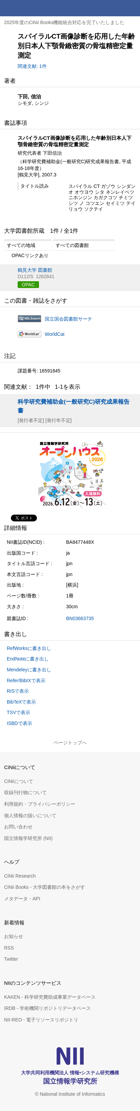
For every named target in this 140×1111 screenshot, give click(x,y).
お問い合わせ (18, 826)
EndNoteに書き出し (28, 659)
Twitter (11, 959)
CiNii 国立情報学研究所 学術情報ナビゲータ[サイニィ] (30, 8)
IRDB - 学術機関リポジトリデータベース (47, 1008)
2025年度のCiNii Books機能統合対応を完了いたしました (64, 22)
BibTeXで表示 (21, 702)
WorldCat (54, 334)
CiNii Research (20, 876)
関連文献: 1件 (32, 66)
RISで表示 (18, 691)
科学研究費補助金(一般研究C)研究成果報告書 (73, 406)
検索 (115, 8)
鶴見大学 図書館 (35, 270)
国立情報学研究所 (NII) (28, 838)
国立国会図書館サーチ (68, 319)
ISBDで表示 (19, 723)
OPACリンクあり (26, 256)
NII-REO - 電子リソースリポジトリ (41, 1019)
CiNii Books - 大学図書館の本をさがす (44, 887)
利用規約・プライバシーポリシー (39, 804)
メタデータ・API (22, 898)
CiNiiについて (18, 781)
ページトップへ (70, 742)
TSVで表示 (18, 712)
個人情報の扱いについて (30, 815)
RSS (9, 948)
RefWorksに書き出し (29, 648)
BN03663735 (80, 618)
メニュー (132, 8)
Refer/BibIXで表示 (26, 680)
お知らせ (13, 936)
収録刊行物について (25, 792)
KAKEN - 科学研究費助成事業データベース (50, 997)
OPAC (28, 284)
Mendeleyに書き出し (29, 669)
